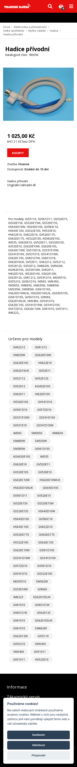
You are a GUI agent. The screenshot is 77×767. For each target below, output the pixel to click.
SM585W (19, 449)
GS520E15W (45, 503)
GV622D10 (45, 527)
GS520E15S (20, 511)
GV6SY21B (20, 613)
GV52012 (19, 386)
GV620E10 (20, 464)
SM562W (42, 581)
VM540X (18, 652)
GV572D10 (44, 410)
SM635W (19, 355)
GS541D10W (45, 425)
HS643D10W (46, 511)
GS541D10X (47, 417)
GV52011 (45, 371)
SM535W (41, 441)
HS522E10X (20, 542)
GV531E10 (20, 425)
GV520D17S (21, 534)
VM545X (40, 644)
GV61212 (41, 347)
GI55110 (43, 636)
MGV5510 (19, 581)
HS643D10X (21, 519)
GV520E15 (44, 495)
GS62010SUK (42, 597)
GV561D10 (20, 410)
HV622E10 (45, 363)
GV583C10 (46, 519)
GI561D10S (42, 449)
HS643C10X (21, 527)
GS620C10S (46, 542)
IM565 (17, 433)
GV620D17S (47, 534)
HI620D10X (42, 394)
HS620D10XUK (23, 488)
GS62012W (20, 636)
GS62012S (44, 613)
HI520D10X (20, 402)
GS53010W (20, 589)
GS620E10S (20, 363)
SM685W (19, 441)
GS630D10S (51, 488)
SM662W (41, 628)
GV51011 (40, 652)
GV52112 (19, 378)
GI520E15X (20, 503)
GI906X (42, 589)
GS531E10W (21, 417)
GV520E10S (20, 472)
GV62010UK (21, 371)
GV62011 (19, 394)
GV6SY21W (42, 605)
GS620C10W (21, 480)
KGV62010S (42, 386)
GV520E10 (45, 472)
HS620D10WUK (49, 480)
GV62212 (19, 347)
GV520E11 (43, 464)
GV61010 (19, 605)
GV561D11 (20, 495)
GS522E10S (44, 574)
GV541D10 (45, 402)
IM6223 (18, 597)
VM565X (36, 433)
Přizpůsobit (38, 755)
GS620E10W (43, 355)
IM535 (44, 456)
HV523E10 (41, 659)
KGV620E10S (21, 456)
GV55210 (19, 644)
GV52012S (41, 378)
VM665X (57, 433)
